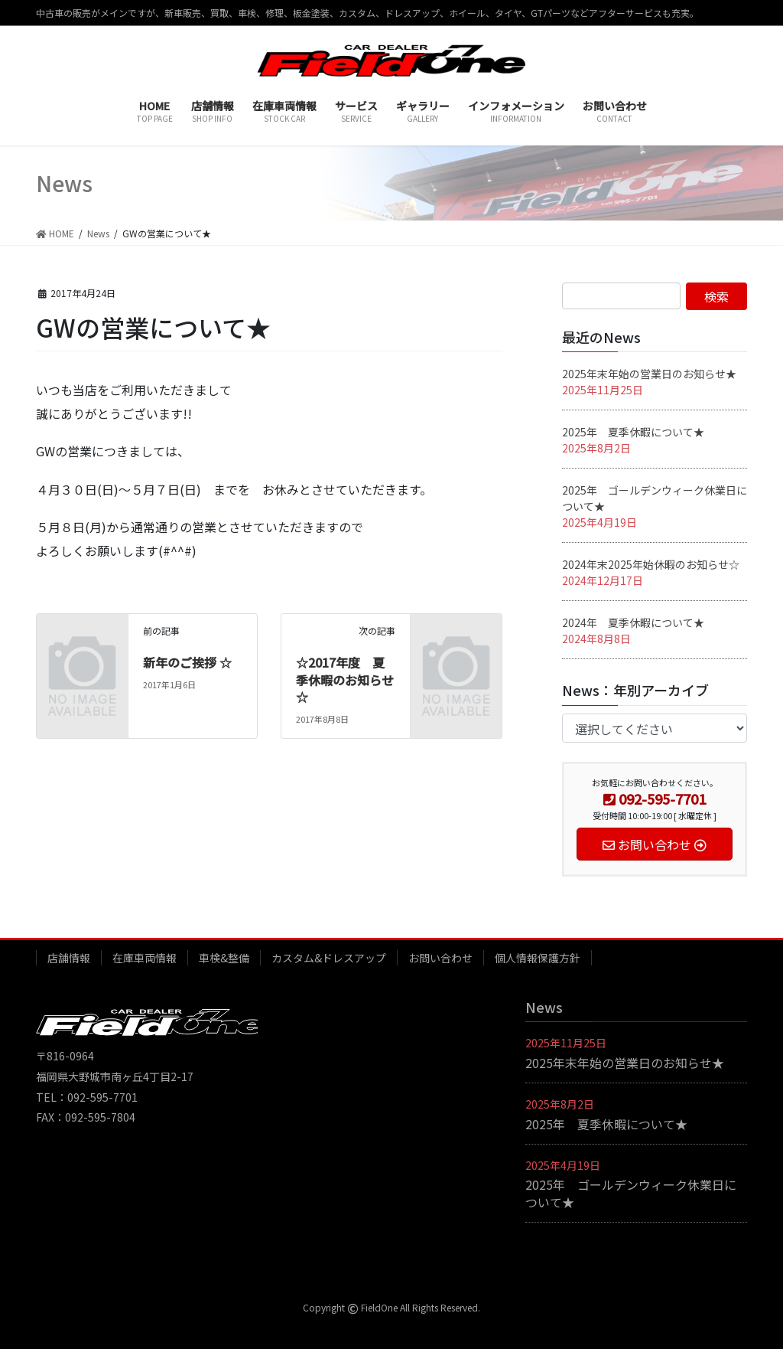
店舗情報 (68, 957)
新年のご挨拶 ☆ (187, 662)
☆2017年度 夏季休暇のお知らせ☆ (345, 679)
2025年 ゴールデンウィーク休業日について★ (630, 1192)
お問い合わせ (440, 957)
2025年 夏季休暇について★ (633, 431)
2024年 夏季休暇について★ (633, 622)
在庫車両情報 (144, 957)
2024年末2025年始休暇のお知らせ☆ (650, 564)
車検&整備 (224, 957)
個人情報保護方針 (537, 957)
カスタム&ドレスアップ (328, 957)
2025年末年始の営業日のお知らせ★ (649, 373)
